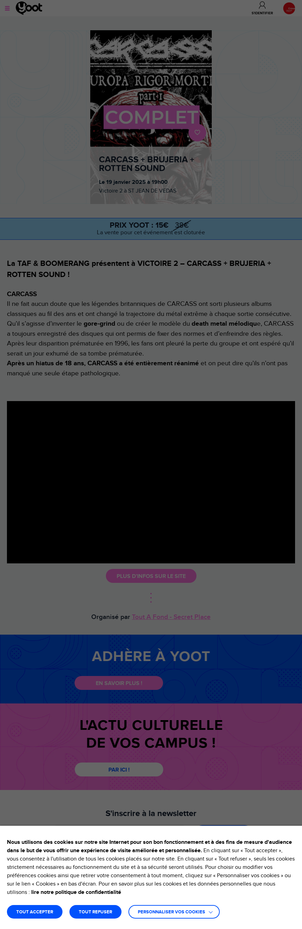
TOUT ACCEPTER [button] (34, 912)
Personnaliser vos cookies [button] (171, 912)
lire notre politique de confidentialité (76, 892)
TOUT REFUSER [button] (95, 912)
